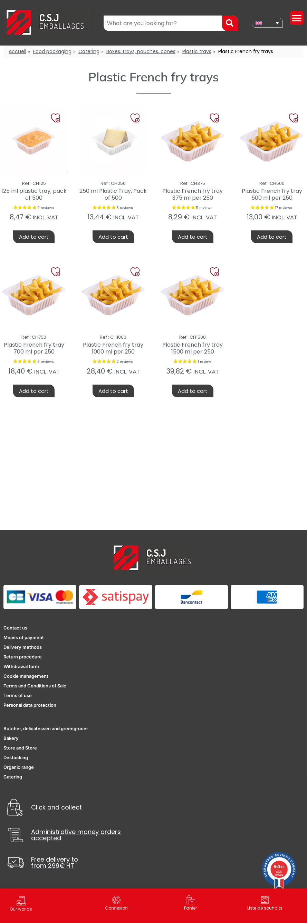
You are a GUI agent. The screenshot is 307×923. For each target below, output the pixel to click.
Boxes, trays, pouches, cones (140, 51)
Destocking (15, 757)
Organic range (18, 767)
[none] (267, 23)
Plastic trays (196, 51)
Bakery (11, 738)
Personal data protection (29, 705)
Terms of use (17, 695)
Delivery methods (22, 647)
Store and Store (20, 748)
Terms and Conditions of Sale (34, 685)
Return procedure (22, 656)
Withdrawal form (21, 666)
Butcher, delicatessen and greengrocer (45, 728)
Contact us (15, 628)
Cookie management (25, 676)
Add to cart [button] (34, 236)
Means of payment (23, 637)
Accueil (17, 51)
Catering (88, 51)
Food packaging (52, 51)
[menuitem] (267, 23)
